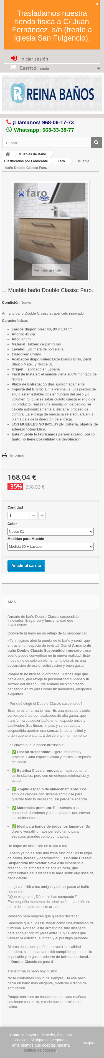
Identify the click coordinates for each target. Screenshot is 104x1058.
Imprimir (17, 455)
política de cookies (40, 1050)
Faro (61, 161)
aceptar (89, 1042)
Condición (11, 302)
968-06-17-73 (58, 122)
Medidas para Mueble (26, 539)
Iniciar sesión (33, 59)
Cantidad (15, 507)
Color (12, 524)
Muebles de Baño (32, 154)
